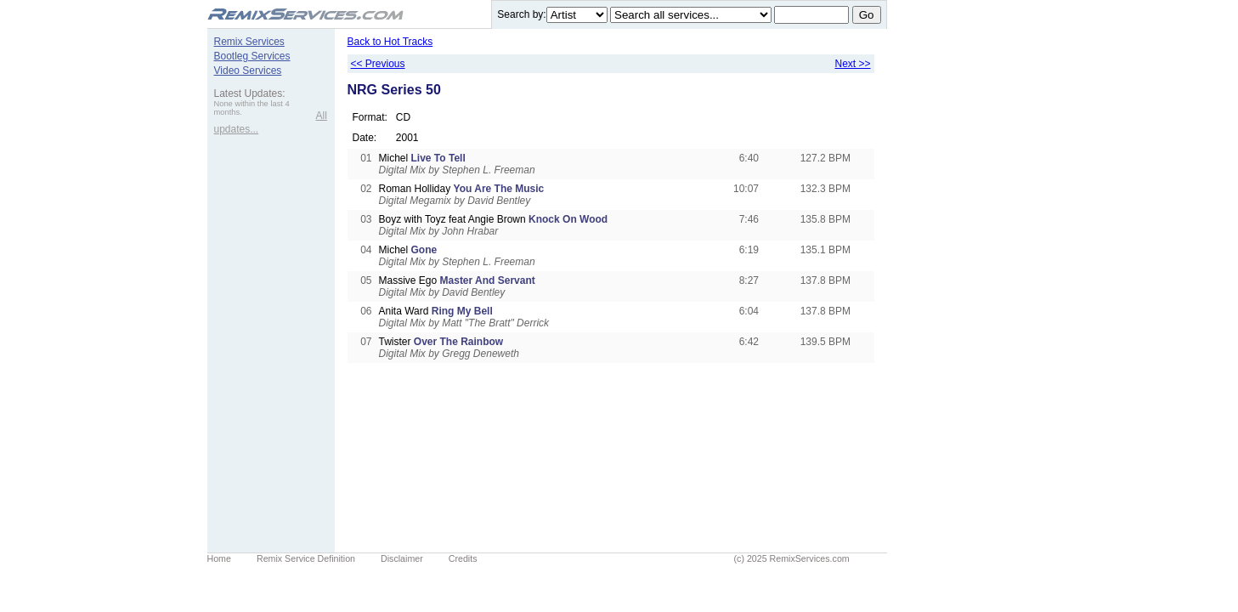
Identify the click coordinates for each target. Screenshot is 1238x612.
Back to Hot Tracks (390, 42)
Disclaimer (402, 558)
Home (219, 558)
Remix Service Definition (306, 558)
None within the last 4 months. (252, 107)
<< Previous (378, 64)
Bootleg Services (252, 56)
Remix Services (249, 42)
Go (866, 14)
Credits (463, 558)
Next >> (852, 64)
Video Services (248, 70)
